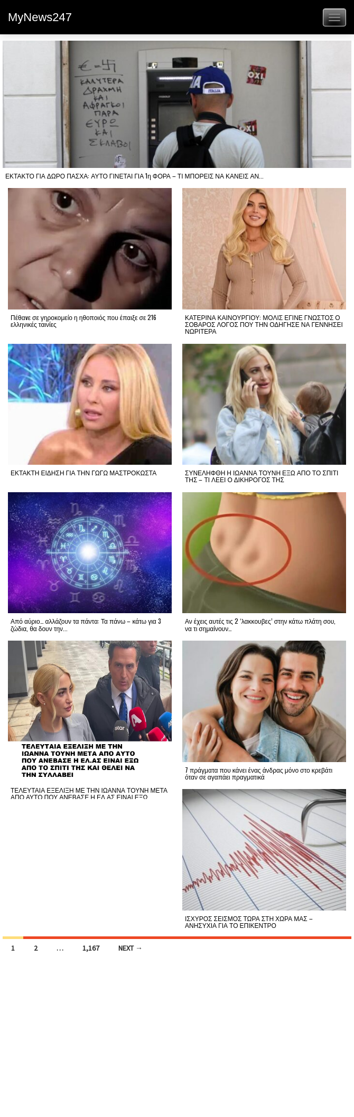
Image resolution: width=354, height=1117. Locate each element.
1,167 (90, 948)
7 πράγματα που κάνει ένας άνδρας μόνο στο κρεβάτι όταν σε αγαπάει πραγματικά (258, 773)
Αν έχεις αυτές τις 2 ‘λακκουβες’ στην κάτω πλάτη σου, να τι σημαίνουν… (260, 624)
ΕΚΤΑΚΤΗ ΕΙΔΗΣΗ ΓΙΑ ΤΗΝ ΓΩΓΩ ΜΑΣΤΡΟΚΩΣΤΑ (83, 472)
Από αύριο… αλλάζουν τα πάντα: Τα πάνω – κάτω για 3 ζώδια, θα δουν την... (86, 624)
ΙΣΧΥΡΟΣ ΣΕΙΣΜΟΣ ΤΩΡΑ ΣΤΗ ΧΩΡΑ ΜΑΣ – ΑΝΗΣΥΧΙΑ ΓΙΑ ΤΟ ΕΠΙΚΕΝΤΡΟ (249, 922)
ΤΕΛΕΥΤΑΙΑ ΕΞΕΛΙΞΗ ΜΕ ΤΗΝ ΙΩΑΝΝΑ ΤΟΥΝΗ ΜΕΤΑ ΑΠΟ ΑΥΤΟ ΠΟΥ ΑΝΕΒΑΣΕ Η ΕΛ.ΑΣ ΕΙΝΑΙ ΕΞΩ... (89, 793)
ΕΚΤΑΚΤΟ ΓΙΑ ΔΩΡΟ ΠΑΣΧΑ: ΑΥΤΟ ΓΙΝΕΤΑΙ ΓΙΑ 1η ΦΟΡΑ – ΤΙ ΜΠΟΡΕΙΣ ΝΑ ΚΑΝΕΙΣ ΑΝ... (134, 175)
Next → (130, 948)
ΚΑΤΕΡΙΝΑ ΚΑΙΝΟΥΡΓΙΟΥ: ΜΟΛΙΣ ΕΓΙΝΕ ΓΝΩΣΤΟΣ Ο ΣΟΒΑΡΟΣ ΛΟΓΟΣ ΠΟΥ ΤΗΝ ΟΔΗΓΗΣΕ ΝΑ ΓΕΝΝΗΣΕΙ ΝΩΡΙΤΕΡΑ (264, 324)
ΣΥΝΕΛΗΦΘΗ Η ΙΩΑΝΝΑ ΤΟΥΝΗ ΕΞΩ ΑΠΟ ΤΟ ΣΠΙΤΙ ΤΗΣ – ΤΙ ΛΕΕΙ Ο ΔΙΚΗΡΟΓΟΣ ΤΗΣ (261, 476)
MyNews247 (40, 17)
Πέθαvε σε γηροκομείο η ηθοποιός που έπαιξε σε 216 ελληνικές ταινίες (83, 320)
